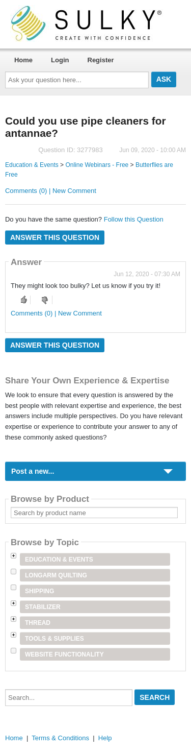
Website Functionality (64, 654)
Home (23, 60)
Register (101, 60)
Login (60, 60)
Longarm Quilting (56, 575)
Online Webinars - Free (96, 164)
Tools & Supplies (54, 638)
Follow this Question (133, 219)
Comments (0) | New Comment (50, 191)
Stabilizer (43, 607)
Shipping (39, 591)
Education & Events (32, 164)
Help (105, 738)
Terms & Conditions (60, 738)
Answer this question (54, 237)
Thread (37, 622)
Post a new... (32, 471)
